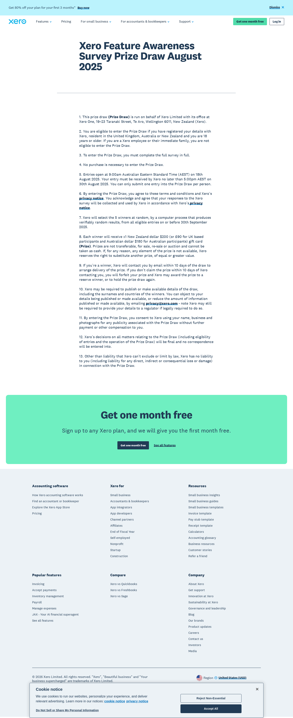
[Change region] (230, 679)
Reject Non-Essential (211, 698)
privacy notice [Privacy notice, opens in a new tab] (137, 701)
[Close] (257, 689)
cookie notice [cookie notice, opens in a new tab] (114, 701)
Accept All (211, 708)
